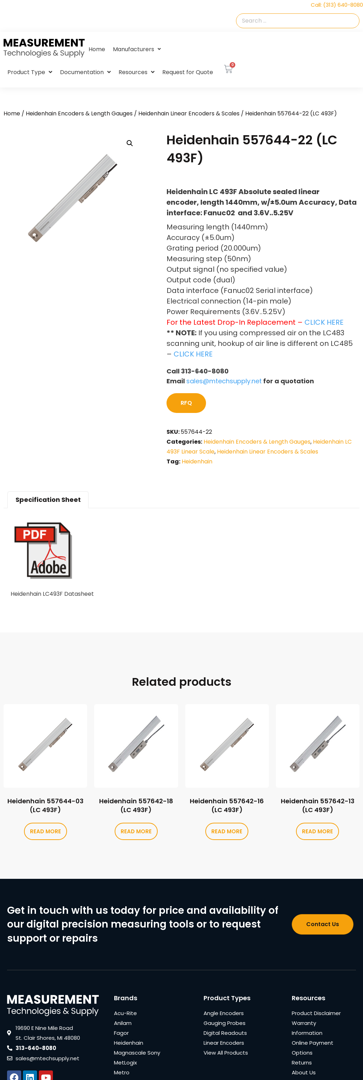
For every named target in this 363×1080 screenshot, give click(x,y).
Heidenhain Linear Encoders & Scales (189, 113)
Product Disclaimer (316, 1013)
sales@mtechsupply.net (224, 381)
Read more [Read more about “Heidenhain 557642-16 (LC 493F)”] (226, 831)
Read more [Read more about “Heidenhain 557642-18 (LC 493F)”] (136, 831)
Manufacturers (137, 49)
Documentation (85, 72)
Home (97, 49)
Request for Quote (187, 72)
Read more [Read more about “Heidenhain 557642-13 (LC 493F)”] (317, 831)
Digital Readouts (225, 1033)
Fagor (121, 1033)
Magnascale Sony (137, 1052)
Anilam (123, 1023)
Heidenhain (197, 461)
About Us (304, 1072)
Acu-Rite (125, 1013)
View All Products (226, 1052)
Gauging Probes (225, 1023)
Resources (137, 72)
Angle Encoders (224, 1013)
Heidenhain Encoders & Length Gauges (79, 113)
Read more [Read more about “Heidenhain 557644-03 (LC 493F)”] (45, 831)
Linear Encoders (224, 1042)
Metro (121, 1072)
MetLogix (125, 1062)
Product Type (29, 72)
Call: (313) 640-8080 (337, 4)
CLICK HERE (324, 322)
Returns (302, 1062)
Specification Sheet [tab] (48, 499)
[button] (129, 143)
